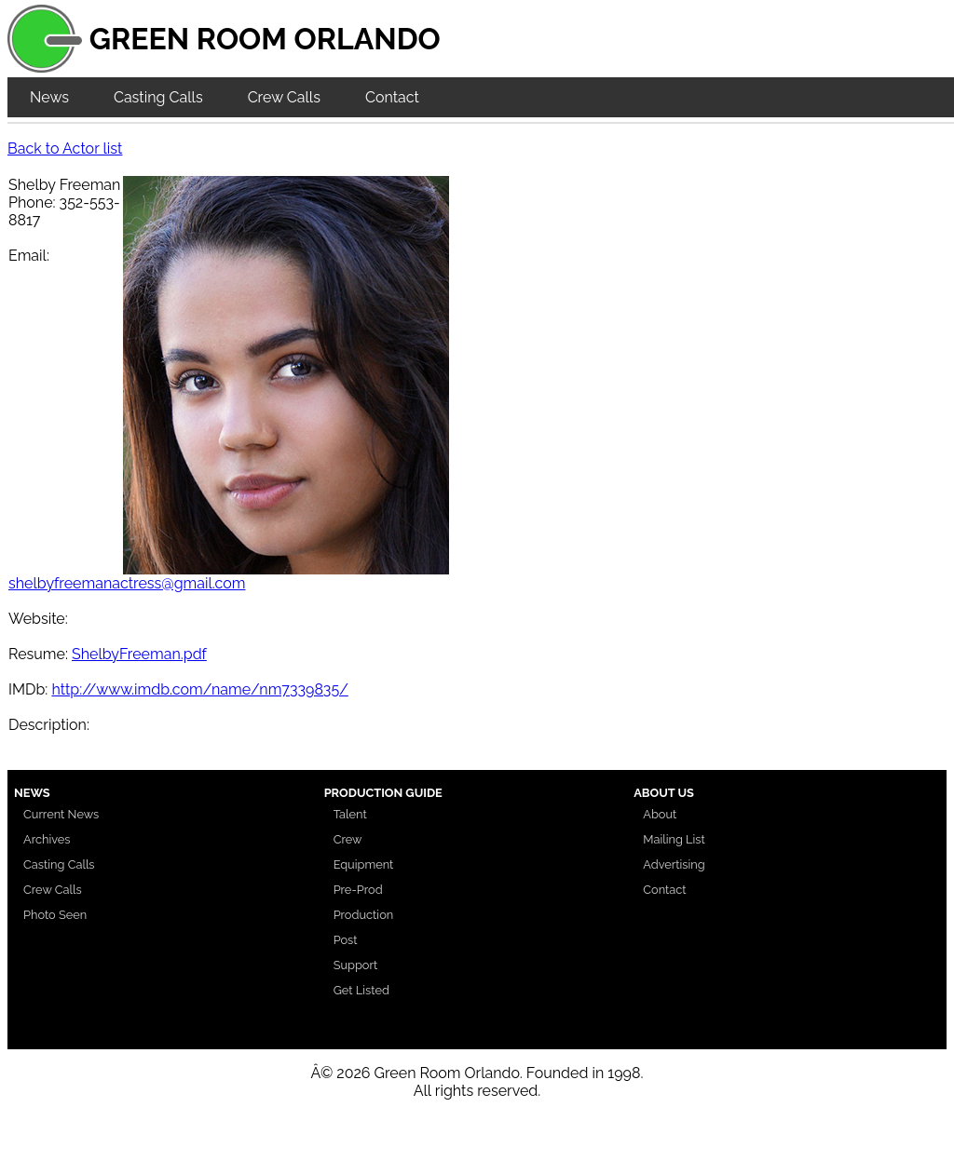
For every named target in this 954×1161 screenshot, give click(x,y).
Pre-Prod (358, 890)
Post (346, 940)
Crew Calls (284, 97)
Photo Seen (55, 915)
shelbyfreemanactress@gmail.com (126, 583)
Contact (392, 97)
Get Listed (361, 990)
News (49, 97)
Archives (47, 839)
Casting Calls (158, 97)
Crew (348, 839)
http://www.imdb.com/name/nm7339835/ (199, 689)
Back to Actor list (64, 148)
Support (356, 965)
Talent (350, 814)
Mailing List (674, 839)
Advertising (673, 864)
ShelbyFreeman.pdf (139, 654)
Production (364, 915)
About (659, 814)
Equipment (364, 864)
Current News (61, 814)
